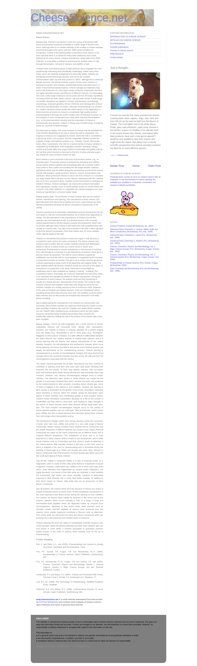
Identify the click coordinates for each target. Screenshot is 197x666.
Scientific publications (119, 47)
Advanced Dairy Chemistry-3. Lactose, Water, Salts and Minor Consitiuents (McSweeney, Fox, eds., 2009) (134, 230)
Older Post (154, 165)
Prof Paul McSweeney (48, 602)
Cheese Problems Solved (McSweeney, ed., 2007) (131, 226)
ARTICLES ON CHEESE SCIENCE (125, 40)
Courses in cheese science (121, 50)
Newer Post (117, 165)
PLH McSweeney (117, 44)
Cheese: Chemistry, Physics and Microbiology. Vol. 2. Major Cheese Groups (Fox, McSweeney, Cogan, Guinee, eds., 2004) (135, 249)
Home (136, 165)
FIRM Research (117, 54)
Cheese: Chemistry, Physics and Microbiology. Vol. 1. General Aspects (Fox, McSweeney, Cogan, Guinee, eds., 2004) (135, 257)
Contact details (116, 57)
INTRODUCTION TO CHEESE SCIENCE (128, 37)
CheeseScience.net (79, 17)
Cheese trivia (122, 155)
